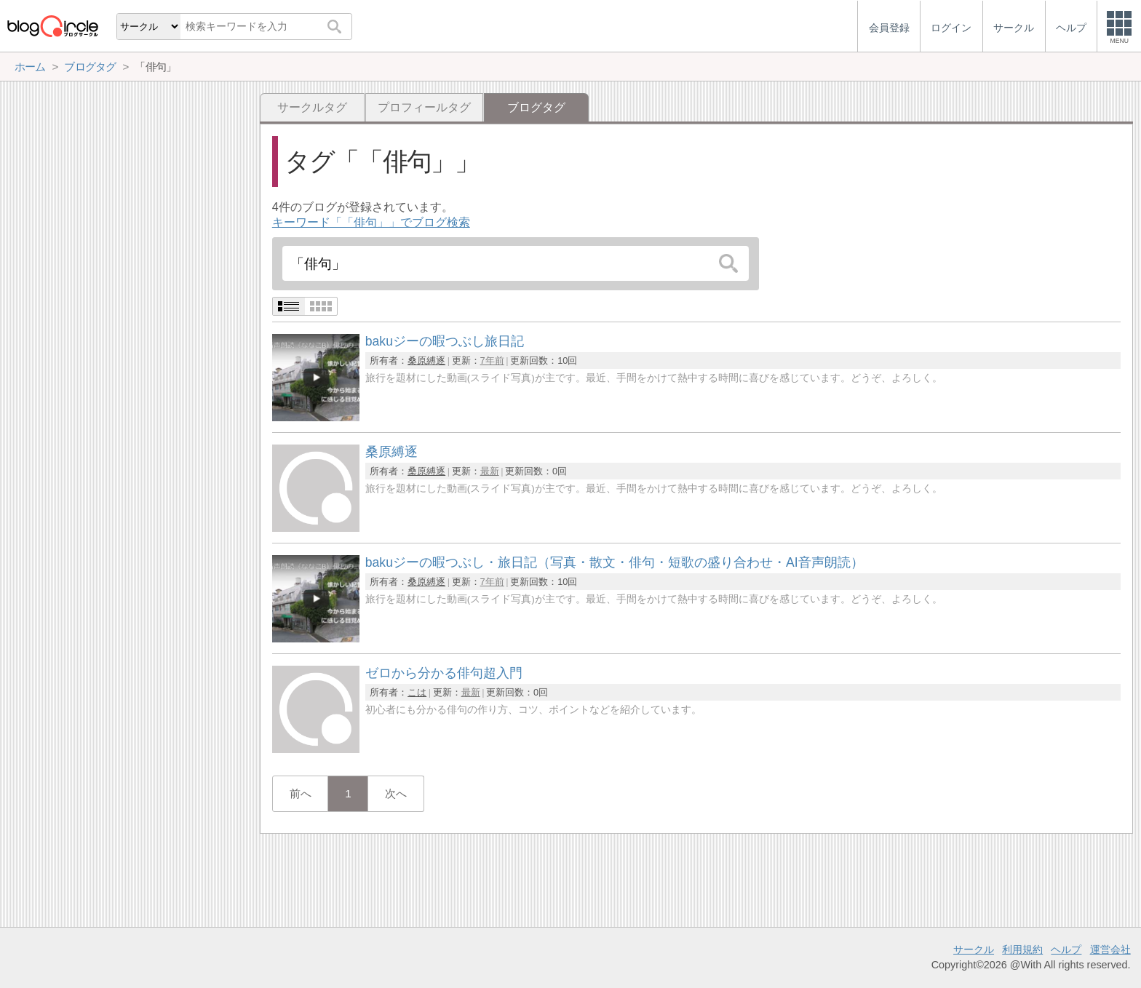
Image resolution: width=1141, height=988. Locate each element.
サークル (973, 949)
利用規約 (1022, 949)
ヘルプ (1066, 949)
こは (417, 692)
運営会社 (1110, 949)
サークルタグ (312, 107)
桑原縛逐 (426, 360)
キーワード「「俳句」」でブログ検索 (371, 222)
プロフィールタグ (424, 107)
